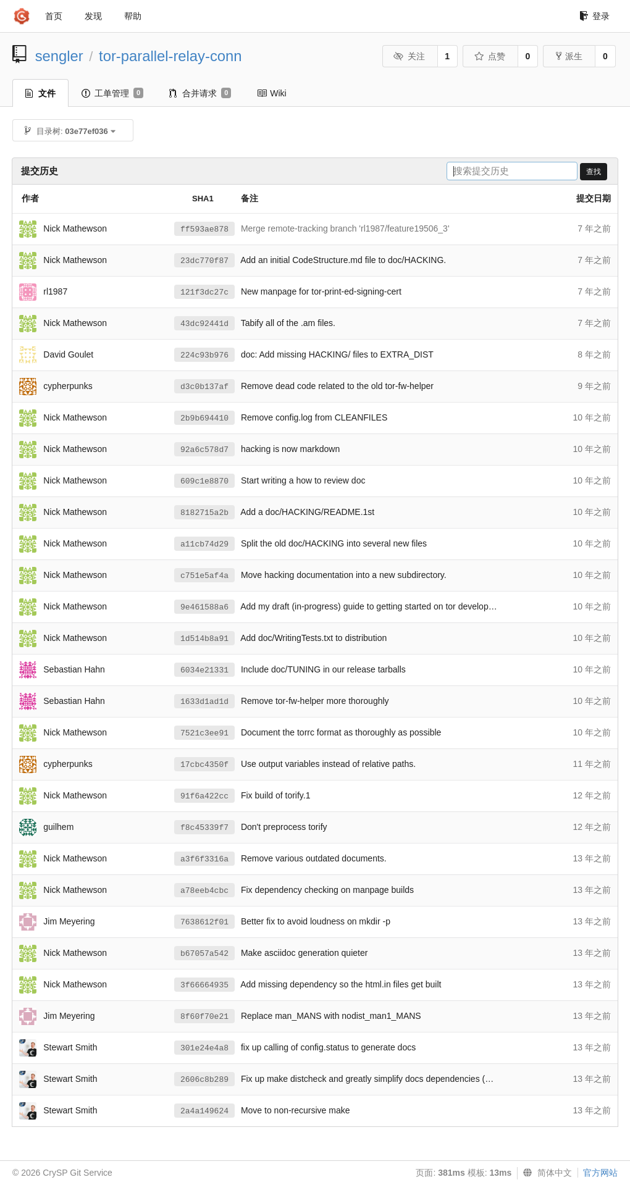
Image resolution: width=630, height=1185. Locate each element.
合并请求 (200, 93)
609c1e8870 (204, 481)
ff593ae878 (204, 229)
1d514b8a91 (204, 638)
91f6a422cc (204, 796)
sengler (59, 56)
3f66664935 (204, 985)
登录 (594, 16)
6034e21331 (204, 670)
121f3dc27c (204, 292)
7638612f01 (204, 922)
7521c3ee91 (204, 733)
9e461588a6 (204, 607)
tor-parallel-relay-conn (170, 56)
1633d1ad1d (204, 701)
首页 (53, 16)
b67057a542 (204, 953)
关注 (409, 56)
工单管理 (112, 93)
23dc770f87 (204, 261)
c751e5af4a (204, 575)
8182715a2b (204, 512)
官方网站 (600, 1173)
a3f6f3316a (204, 859)
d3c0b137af (204, 387)
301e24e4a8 (204, 1048)
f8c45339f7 (204, 827)
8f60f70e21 (204, 1016)
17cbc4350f (204, 764)
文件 (40, 93)
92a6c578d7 (204, 449)
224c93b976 (204, 355)
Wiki (271, 93)
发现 (93, 16)
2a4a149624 (204, 1111)
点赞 (489, 56)
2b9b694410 (204, 418)
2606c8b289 (204, 1079)
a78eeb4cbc (204, 890)
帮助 (132, 16)
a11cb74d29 (204, 544)
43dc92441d (204, 324)
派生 (569, 56)
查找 (593, 171)
